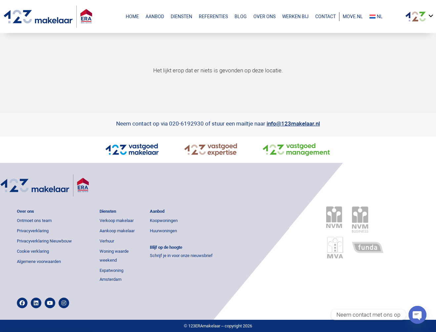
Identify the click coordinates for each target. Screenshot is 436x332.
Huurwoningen (163, 230)
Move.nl (353, 16)
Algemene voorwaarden (39, 261)
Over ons (264, 16)
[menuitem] (382, 16)
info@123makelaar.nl (293, 123)
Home (132, 16)
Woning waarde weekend (114, 256)
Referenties (213, 16)
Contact (325, 16)
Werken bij (295, 16)
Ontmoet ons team (34, 220)
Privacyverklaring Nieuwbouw (44, 241)
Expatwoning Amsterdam (111, 275)
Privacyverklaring (33, 230)
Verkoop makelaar (117, 220)
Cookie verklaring (33, 251)
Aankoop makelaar (117, 230)
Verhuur (107, 241)
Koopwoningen (164, 220)
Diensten (181, 16)
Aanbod (156, 16)
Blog (241, 16)
